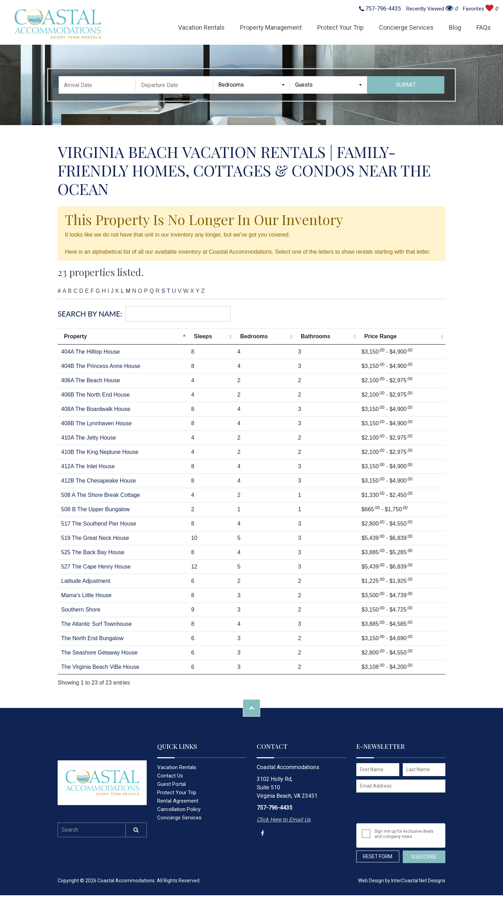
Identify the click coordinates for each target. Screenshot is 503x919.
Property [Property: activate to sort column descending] (75, 336)
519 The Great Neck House (95, 538)
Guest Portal (171, 784)
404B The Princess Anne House (100, 366)
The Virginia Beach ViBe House (100, 667)
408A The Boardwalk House (95, 409)
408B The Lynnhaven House (96, 423)
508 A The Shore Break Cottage (100, 495)
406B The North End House (95, 395)
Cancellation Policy (179, 809)
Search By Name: (144, 313)
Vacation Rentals (201, 27)
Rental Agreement (177, 801)
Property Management (271, 27)
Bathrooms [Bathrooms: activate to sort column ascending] (315, 336)
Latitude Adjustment (85, 581)
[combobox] (251, 85)
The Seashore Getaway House (99, 653)
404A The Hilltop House (90, 352)
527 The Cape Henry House (96, 567)
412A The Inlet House (88, 466)
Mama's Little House (86, 595)
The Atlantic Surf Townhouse (96, 624)
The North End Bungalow (92, 638)
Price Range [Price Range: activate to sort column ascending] (380, 336)
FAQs (483, 27)
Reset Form (377, 856)
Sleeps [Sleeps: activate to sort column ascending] (203, 336)
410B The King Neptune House (99, 452)
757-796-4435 (380, 9)
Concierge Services (406, 27)
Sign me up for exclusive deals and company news (403, 834)
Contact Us (170, 776)
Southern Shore (80, 610)
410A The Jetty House (88, 438)
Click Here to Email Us (284, 819)
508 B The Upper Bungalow (95, 509)
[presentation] (402, 808)
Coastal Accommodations (57, 24)
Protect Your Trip (340, 27)
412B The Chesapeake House (98, 481)
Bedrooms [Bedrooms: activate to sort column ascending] (254, 336)
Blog (455, 27)
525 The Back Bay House (92, 552)
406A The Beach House (90, 380)
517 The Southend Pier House (98, 524)
